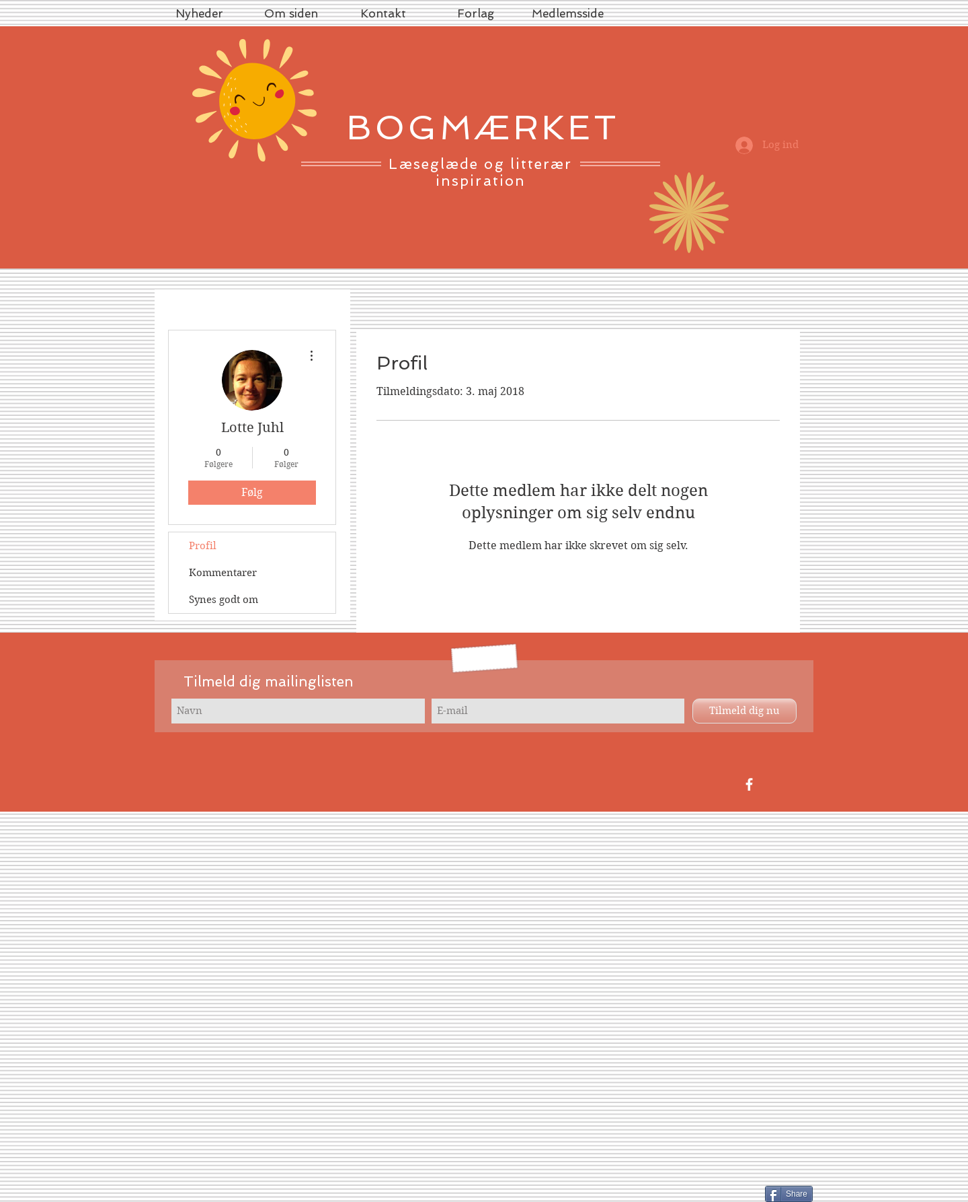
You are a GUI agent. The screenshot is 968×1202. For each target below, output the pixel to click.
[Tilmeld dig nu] (744, 711)
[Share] (789, 1194)
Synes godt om (223, 600)
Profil (202, 546)
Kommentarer (223, 573)
